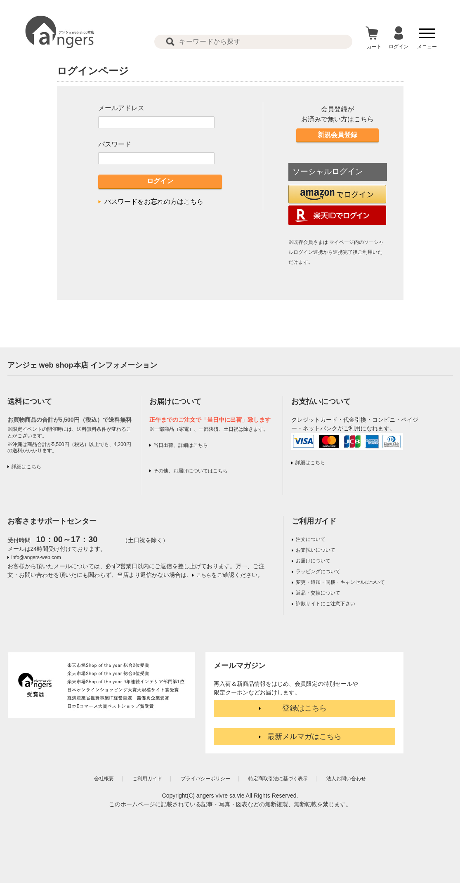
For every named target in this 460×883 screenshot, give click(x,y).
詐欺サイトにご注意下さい (325, 604)
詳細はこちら (26, 467)
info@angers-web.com (36, 557)
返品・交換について (318, 593)
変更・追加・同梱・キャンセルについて (340, 582)
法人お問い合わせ (346, 778)
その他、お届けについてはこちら (190, 471)
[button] (337, 194)
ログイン (160, 180)
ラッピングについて (318, 571)
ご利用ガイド (314, 521)
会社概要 (104, 778)
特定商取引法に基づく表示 (278, 778)
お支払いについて (315, 550)
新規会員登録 (337, 134)
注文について (311, 539)
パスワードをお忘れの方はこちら (153, 201)
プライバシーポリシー (205, 778)
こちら (203, 575)
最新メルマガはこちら (304, 736)
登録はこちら (304, 708)
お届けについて (313, 561)
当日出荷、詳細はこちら (180, 445)
